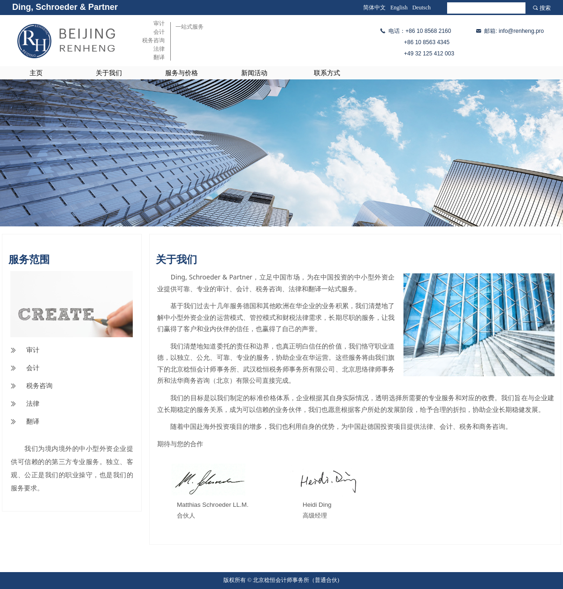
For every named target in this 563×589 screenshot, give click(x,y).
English (399, 7)
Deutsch (421, 7)
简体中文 (374, 7)
